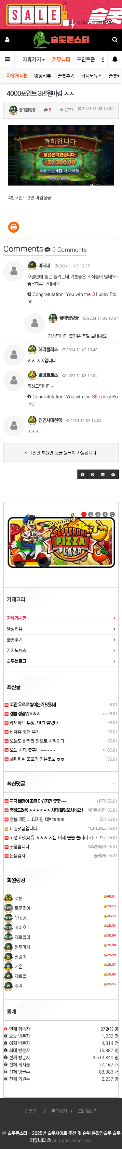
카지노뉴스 (91, 76)
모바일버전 (88, 1111)
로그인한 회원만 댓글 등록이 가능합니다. (61, 453)
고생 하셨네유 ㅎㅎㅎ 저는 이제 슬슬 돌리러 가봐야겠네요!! (60, 837)
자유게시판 (17, 76)
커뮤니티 (61, 59)
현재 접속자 (19, 1029)
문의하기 (59, 1111)
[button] (82, 474)
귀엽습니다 (17, 846)
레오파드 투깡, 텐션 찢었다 (31, 723)
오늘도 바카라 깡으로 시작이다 (34, 741)
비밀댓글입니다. (21, 828)
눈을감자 (15, 856)
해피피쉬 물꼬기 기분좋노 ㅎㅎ (34, 759)
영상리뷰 (42, 76)
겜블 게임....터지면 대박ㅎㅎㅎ (34, 819)
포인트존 (86, 59)
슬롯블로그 (16, 661)
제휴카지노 (34, 59)
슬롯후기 (66, 76)
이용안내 (32, 1111)
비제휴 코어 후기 (22, 732)
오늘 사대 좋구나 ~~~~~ (30, 750)
